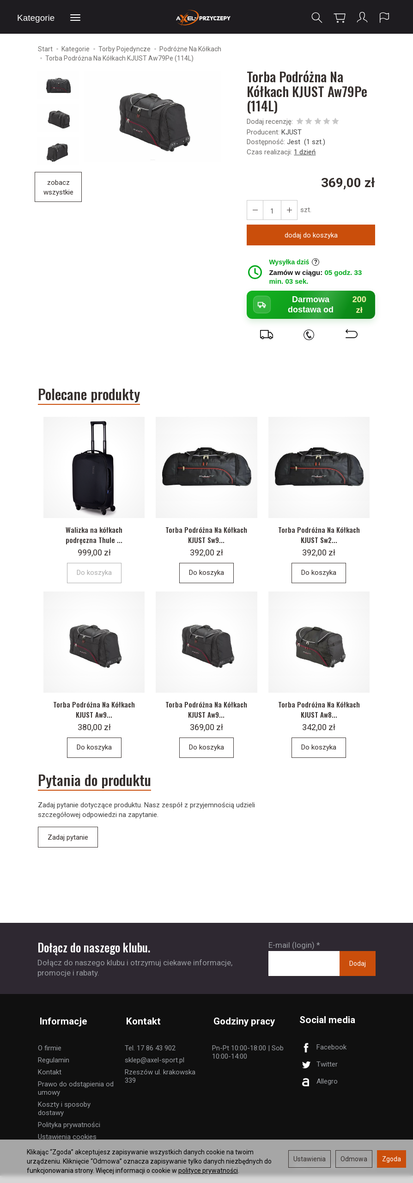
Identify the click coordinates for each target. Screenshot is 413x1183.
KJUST (291, 133)
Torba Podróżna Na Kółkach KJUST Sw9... (206, 540)
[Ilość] (271, 211)
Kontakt (49, 1079)
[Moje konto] (361, 18)
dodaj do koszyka (311, 236)
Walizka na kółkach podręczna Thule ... (94, 540)
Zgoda (391, 1159)
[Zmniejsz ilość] (288, 211)
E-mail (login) (291, 955)
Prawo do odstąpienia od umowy (76, 1095)
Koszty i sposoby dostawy (64, 1116)
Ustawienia (309, 1159)
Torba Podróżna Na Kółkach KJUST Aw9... (94, 718)
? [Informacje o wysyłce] (315, 263)
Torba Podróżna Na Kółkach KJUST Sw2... (318, 540)
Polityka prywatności (69, 1132)
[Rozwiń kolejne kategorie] (75, 18)
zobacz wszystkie (58, 188)
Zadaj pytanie (68, 848)
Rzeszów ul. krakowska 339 (160, 1083)
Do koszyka (206, 578)
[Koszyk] (339, 18)
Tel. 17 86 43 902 (150, 1055)
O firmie (49, 1055)
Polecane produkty (92, 395)
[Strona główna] (206, 17)
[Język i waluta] (384, 18)
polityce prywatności (208, 1170)
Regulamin (53, 1067)
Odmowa (353, 1159)
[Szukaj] (316, 18)
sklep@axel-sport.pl (154, 1067)
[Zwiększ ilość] (254, 211)
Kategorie (36, 18)
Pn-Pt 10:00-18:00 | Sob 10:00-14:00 (248, 1059)
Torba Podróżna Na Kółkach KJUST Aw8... (318, 718)
